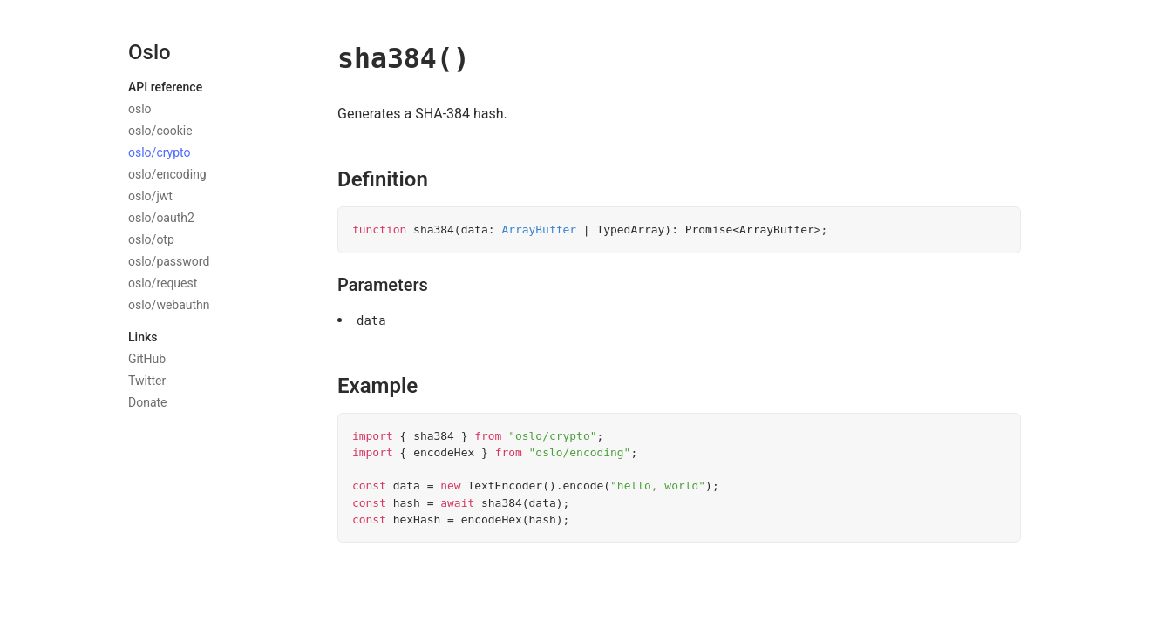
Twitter (147, 381)
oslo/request (162, 283)
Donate (147, 402)
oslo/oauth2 (161, 218)
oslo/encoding (167, 174)
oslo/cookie (160, 131)
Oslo (149, 52)
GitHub (147, 359)
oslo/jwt (150, 196)
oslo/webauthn (169, 305)
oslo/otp (151, 239)
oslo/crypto (159, 152)
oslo (140, 109)
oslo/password (168, 261)
